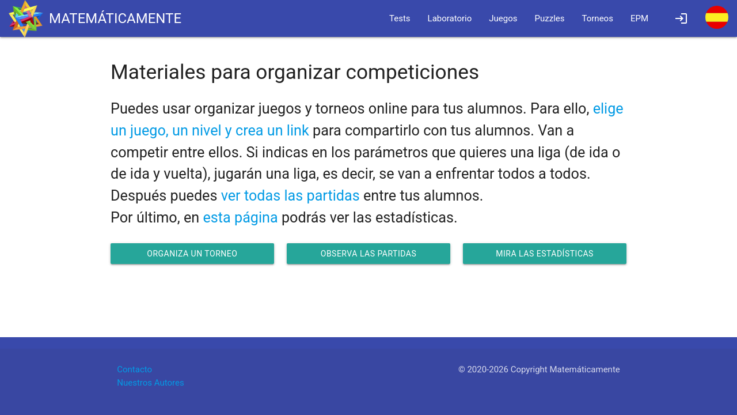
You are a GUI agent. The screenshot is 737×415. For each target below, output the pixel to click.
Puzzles (550, 18)
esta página (240, 217)
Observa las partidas (368, 253)
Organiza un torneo (192, 253)
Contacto (134, 369)
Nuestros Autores (150, 383)
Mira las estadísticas (545, 253)
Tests (400, 18)
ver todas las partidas (290, 195)
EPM (639, 18)
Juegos (503, 18)
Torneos (597, 18)
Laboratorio (450, 18)
